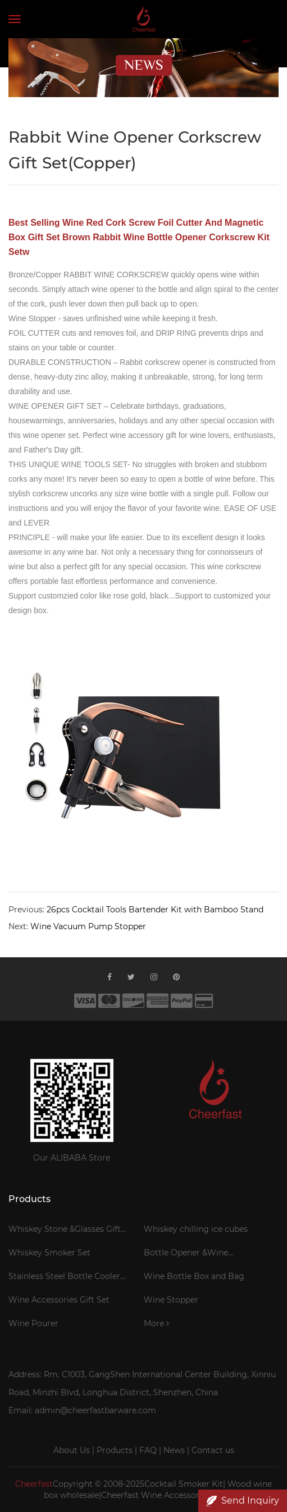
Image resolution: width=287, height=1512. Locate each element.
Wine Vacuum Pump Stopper (88, 926)
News (174, 1450)
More (156, 1323)
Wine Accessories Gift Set (59, 1300)
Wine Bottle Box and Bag (194, 1276)
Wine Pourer (33, 1323)
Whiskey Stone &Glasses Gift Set (64, 1230)
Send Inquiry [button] (242, 1500)
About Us (71, 1450)
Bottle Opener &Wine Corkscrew (186, 1254)
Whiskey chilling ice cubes (196, 1229)
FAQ (148, 1450)
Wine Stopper (171, 1300)
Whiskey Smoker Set (49, 1253)
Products (115, 1450)
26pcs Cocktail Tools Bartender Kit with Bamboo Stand (155, 910)
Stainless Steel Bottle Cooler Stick (64, 1278)
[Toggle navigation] (14, 19)
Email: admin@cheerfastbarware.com (82, 1410)
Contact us (213, 1450)
